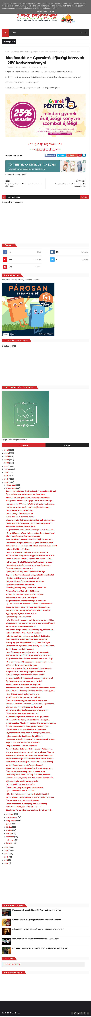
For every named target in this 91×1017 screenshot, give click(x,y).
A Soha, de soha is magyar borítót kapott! (25, 595)
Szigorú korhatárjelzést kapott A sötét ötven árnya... (30, 759)
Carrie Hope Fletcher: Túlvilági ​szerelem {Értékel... (28, 775)
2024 (6, 457)
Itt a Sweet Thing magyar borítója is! (22, 579)
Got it (52, 12)
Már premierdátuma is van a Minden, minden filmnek (30, 753)
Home (7, 52)
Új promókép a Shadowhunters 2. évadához (25, 495)
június (9, 828)
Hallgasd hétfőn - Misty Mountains (21, 746)
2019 (6, 473)
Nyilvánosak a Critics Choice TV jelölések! (24, 737)
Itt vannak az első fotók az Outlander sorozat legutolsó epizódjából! (39, 949)
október (10, 815)
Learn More (42, 12)
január (9, 844)
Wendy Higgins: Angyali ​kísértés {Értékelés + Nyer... (29, 643)
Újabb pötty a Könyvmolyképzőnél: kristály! (25, 572)
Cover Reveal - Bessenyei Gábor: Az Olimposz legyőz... (30, 691)
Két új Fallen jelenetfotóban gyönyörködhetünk (27, 795)
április (9, 834)
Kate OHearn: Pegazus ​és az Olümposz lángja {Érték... (30, 621)
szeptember (12, 818)
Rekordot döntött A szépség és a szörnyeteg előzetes (30, 704)
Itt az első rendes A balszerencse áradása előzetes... (29, 663)
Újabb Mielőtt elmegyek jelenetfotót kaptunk (26, 701)
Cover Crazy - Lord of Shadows (20, 650)
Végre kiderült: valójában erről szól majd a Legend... (29, 769)
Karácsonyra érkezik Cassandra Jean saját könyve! (29, 756)
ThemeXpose (15, 1014)
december (11, 486)
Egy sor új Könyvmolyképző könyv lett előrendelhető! (30, 576)
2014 (6, 851)
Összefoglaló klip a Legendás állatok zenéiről (26, 588)
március (10, 837)
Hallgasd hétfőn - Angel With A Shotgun (23, 634)
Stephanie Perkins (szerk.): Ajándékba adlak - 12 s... (29, 656)
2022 (6, 464)
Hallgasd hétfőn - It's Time (17, 550)
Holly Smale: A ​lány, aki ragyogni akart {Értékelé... (28, 637)
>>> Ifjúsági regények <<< (45, 144)
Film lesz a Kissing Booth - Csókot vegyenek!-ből (28, 498)
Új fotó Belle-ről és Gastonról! (19, 569)
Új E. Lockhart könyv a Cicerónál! (20, 791)
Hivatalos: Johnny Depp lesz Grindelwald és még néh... (30, 778)
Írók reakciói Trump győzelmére (20, 785)
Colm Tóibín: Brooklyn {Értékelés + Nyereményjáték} (29, 762)
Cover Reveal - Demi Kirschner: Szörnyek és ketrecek (30, 798)
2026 (6, 451)
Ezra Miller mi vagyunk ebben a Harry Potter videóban (30, 646)
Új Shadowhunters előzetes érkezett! (22, 801)
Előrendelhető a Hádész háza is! (20, 517)
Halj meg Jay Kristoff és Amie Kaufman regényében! (29, 563)
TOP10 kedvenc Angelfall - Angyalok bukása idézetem (30, 556)
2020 (6, 470)
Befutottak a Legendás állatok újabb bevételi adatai (29, 543)
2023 (6, 460)
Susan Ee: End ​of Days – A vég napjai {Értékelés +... (28, 608)
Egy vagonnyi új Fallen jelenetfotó (21, 614)
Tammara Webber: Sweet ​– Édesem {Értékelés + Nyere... (31, 688)
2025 (6, 454)
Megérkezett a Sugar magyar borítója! (23, 698)
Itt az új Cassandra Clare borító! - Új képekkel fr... (28, 653)
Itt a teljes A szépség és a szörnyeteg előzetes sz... (28, 566)
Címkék (67, 446)
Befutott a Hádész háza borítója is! (21, 598)
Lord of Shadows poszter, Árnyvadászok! (24, 766)
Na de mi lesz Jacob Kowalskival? (20, 627)
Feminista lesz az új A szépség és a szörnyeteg (26, 804)
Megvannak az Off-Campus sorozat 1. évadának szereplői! (35, 939)
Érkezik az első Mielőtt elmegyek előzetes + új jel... (28, 727)
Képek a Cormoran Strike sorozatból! (23, 743)
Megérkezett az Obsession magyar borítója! (26, 601)
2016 (6, 483)
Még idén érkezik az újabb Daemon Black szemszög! (29, 659)
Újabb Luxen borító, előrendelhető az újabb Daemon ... (30, 521)
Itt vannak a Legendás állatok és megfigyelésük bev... (30, 630)
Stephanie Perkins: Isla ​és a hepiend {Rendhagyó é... (29, 811)
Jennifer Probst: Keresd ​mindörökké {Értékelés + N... (29, 540)
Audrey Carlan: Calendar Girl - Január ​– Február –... (29, 750)
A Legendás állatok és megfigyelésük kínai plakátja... (29, 501)
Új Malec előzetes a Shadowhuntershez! (24, 708)
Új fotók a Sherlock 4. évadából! (20, 585)
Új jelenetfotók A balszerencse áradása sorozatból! (29, 604)
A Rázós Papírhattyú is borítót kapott (22, 592)
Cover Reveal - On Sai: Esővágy (19, 511)
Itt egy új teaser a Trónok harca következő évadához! (30, 534)
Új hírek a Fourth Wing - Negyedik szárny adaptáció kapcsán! (36, 920)
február (10, 841)
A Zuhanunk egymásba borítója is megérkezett (27, 717)
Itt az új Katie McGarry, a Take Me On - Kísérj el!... (28, 721)
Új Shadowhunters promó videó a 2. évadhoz (26, 730)
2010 (6, 864)
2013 (6, 854)
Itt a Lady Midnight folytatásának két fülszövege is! (29, 669)
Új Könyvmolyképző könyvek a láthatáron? (25, 788)
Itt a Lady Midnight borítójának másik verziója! (27, 553)
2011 (6, 861)
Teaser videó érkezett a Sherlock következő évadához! (31, 492)
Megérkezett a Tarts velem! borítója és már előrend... (30, 530)
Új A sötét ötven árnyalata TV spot (21, 666)
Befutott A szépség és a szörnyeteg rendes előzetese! (30, 740)
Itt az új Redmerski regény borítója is (22, 695)
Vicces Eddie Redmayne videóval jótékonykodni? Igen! (30, 624)
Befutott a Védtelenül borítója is (20, 527)
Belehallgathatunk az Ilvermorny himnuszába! (27, 640)
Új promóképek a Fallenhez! (18, 617)
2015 (6, 848)
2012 (6, 858)
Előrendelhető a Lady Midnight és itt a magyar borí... (29, 524)
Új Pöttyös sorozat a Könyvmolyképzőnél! (24, 682)
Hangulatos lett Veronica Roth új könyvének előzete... (30, 505)
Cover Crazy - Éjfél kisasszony (19, 514)
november (11, 489)
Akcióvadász (15, 52)
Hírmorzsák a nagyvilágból (29, 52)
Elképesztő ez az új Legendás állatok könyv (25, 582)
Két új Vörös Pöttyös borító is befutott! (23, 808)
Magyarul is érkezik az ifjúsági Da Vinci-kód (25, 672)
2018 (6, 477)
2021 (6, 467)
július (8, 825)
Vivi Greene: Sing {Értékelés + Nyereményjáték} (27, 711)
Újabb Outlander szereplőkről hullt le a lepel (25, 772)
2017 (6, 480)
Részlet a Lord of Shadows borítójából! (23, 685)
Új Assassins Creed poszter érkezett (22, 714)
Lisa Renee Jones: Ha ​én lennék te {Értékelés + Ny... (28, 508)
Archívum (24, 446)
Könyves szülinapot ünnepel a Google (23, 537)
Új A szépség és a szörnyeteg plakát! (22, 782)
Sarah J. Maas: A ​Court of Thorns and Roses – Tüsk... (29, 559)
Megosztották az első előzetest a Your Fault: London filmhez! (36, 911)
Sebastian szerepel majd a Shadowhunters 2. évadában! (31, 547)
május (9, 831)
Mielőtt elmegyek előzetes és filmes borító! (25, 675)
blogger (84, 198)
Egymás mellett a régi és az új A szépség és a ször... (28, 733)
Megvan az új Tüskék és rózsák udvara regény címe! (29, 679)
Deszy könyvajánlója (12, 965)
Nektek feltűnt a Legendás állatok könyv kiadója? (28, 611)
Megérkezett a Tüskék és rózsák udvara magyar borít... (31, 724)
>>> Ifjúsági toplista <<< (45, 150)
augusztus (11, 821)
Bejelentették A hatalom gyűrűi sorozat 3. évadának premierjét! (38, 930)
